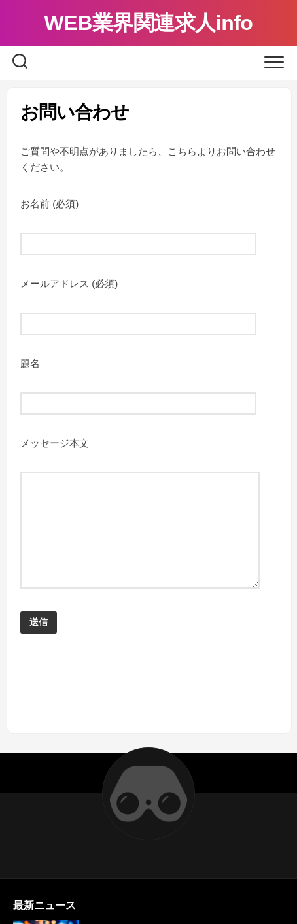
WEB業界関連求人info (148, 23)
